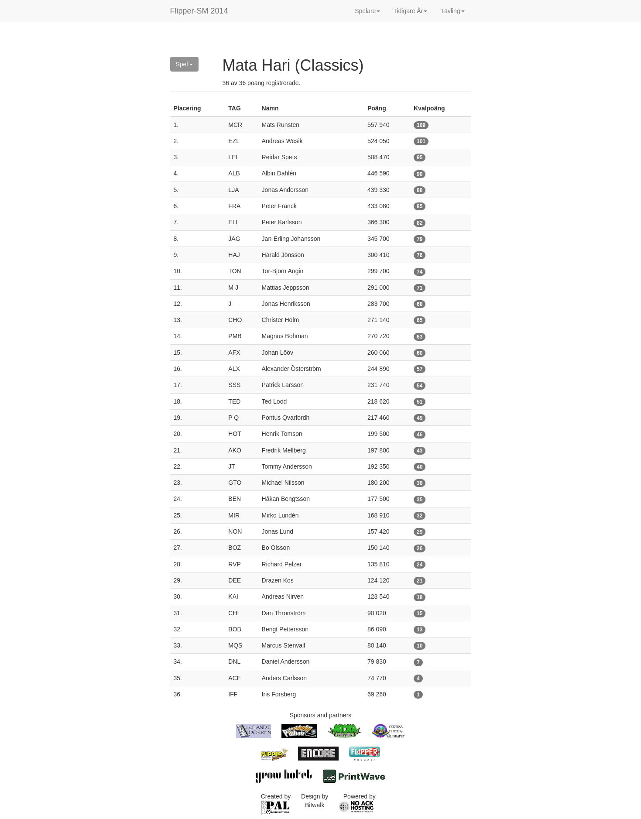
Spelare (367, 10)
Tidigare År (410, 10)
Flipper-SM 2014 (199, 11)
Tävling (452, 10)
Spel (184, 64)
